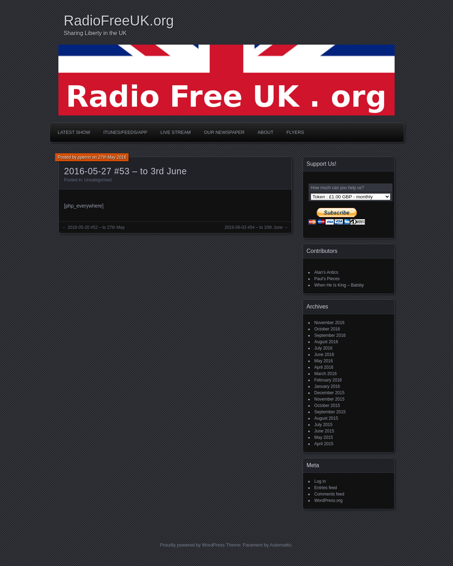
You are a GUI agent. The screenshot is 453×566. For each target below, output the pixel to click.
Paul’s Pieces (327, 278)
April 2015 (323, 443)
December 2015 (329, 392)
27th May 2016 (112, 157)
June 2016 (324, 354)
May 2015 (323, 437)
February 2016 (328, 380)
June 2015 (324, 431)
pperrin (84, 157)
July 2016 (323, 348)
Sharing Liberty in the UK (95, 33)
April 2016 (323, 367)
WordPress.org (328, 500)
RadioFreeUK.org (119, 20)
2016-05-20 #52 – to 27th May (96, 227)
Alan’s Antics (326, 272)
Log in (320, 481)
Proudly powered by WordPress (192, 545)
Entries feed (325, 487)
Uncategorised (97, 179)
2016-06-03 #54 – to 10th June (254, 227)
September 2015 (330, 411)
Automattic (281, 545)
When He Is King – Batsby (339, 285)
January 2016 (327, 386)
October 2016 (327, 329)
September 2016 (330, 335)
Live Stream (175, 132)
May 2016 (323, 360)
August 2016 (326, 341)
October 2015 (327, 405)
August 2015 (326, 418)
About (266, 132)
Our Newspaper (224, 132)
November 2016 (329, 322)
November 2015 (329, 399)
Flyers (295, 132)
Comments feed (329, 494)
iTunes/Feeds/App (125, 132)
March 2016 (325, 373)
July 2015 (323, 424)
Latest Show (74, 132)
